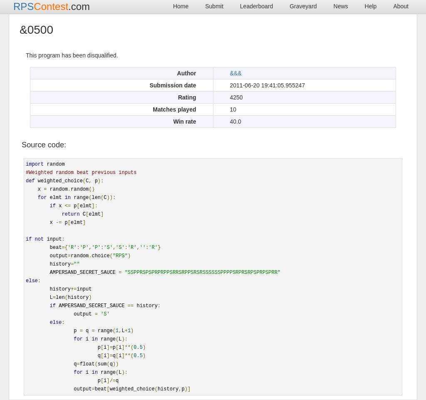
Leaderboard (256, 6)
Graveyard (303, 6)
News (341, 6)
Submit (214, 6)
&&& (236, 73)
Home (180, 6)
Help (371, 6)
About (401, 6)
